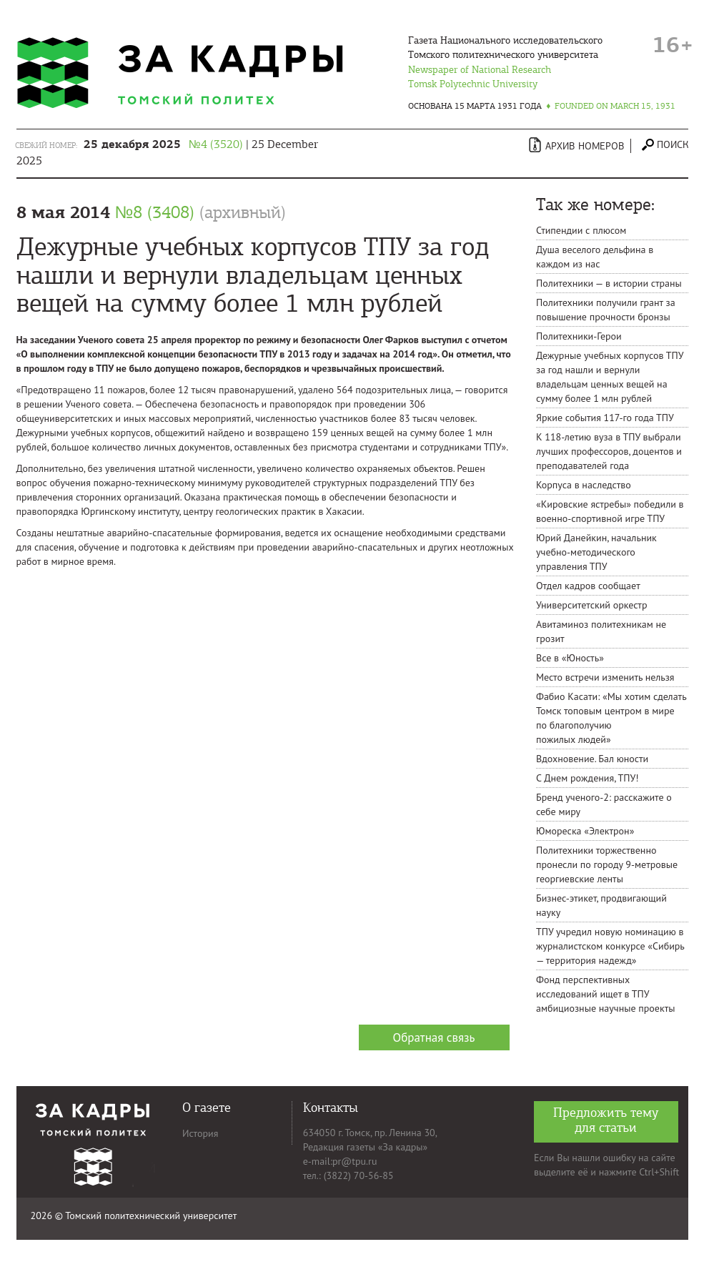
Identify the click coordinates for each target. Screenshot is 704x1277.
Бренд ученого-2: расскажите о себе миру (604, 804)
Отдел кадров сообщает (588, 585)
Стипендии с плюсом (581, 230)
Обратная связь (434, 1037)
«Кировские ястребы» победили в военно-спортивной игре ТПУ (610, 511)
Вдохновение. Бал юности (592, 758)
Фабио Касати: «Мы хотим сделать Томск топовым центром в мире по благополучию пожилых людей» (611, 718)
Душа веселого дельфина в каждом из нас (594, 256)
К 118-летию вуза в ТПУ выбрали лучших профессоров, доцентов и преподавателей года (609, 451)
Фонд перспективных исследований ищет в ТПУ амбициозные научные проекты (605, 994)
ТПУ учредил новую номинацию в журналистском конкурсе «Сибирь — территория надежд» (610, 946)
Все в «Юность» (570, 657)
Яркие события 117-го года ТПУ (605, 417)
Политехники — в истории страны (609, 283)
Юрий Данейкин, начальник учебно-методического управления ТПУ (596, 552)
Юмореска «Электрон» (585, 830)
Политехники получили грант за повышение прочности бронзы (605, 309)
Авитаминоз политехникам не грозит (601, 631)
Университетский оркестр (592, 604)
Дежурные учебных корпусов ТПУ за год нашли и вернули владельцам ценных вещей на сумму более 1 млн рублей (609, 377)
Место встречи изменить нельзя (605, 677)
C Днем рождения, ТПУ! (587, 777)
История (200, 1133)
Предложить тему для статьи (606, 1120)
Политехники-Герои (579, 336)
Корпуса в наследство (583, 484)
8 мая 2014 (151, 212)
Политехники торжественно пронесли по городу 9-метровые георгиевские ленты (607, 864)
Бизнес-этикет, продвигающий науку (601, 905)
